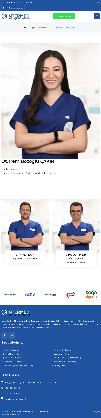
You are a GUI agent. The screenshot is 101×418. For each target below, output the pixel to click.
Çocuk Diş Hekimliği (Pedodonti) (19, 366)
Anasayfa (29, 28)
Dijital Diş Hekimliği (13, 358)
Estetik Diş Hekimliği (14, 354)
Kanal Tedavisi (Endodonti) (65, 362)
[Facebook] (92, 2)
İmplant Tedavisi (12, 350)
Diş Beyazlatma (60, 366)
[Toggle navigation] (97, 16)
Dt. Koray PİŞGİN (25, 255)
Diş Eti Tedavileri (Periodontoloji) (67, 358)
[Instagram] (96, 2)
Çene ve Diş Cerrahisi (63, 350)
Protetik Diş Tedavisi (13, 362)
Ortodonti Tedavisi (61, 354)
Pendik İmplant (15, 414)
